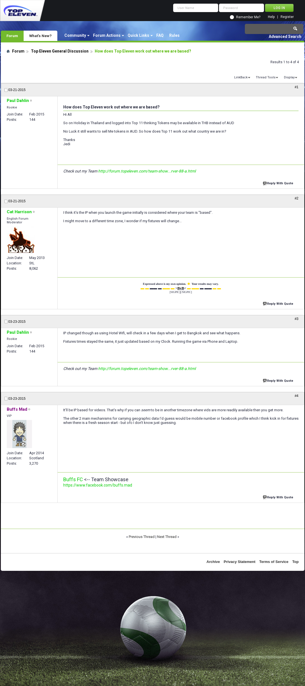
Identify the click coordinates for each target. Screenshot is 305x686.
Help (271, 17)
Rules (174, 35)
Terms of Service (273, 562)
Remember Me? (248, 17)
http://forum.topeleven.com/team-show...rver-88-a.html (147, 171)
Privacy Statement (240, 562)
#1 (296, 87)
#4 (296, 396)
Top (295, 562)
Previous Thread (142, 537)
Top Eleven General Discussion (60, 51)
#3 (296, 319)
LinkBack (241, 77)
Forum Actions (107, 35)
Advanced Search (285, 36)
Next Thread (167, 537)
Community (75, 35)
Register (287, 17)
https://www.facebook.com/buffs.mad (97, 485)
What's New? (40, 35)
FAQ (160, 35)
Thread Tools (265, 77)
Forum (12, 35)
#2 (296, 198)
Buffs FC (73, 479)
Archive (213, 562)
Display (289, 77)
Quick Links (138, 35)
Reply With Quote (278, 182)
